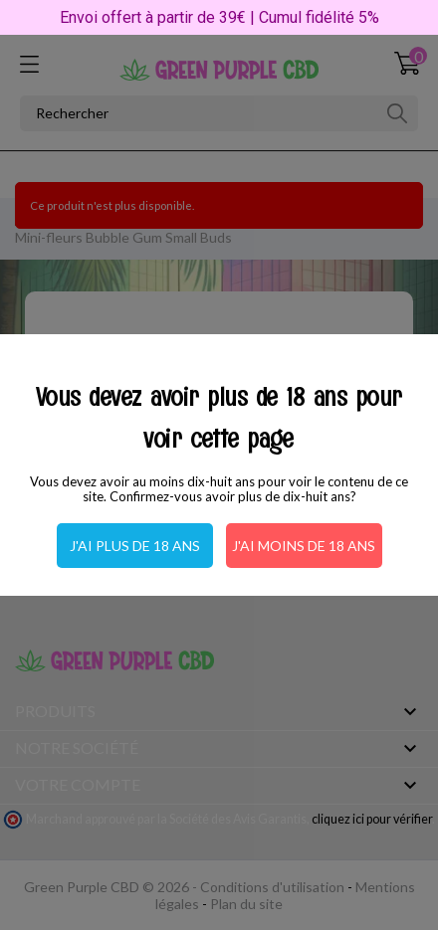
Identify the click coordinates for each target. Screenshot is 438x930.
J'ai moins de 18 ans (303, 545)
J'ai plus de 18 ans (135, 545)
